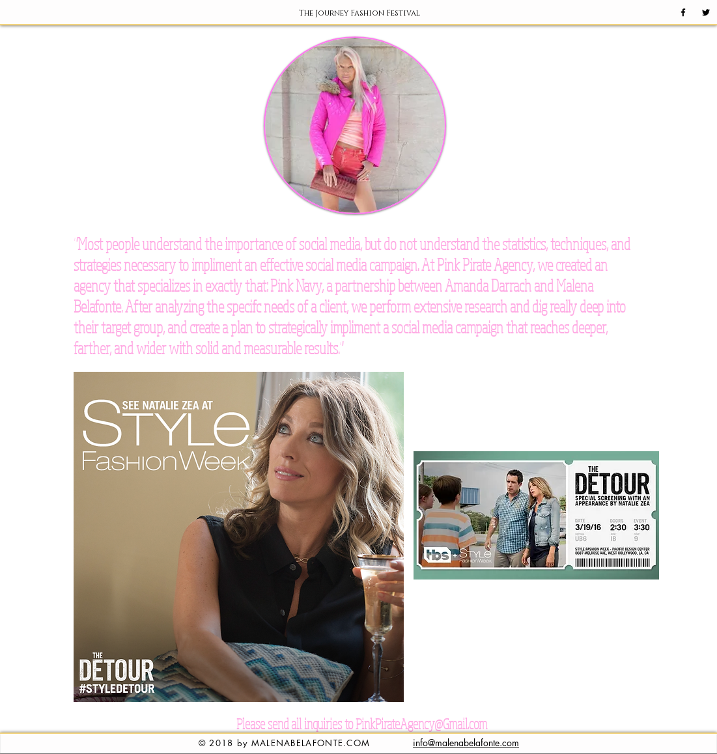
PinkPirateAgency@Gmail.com (421, 723)
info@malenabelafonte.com (466, 742)
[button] (359, 13)
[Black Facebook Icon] (683, 12)
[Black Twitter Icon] (706, 12)
